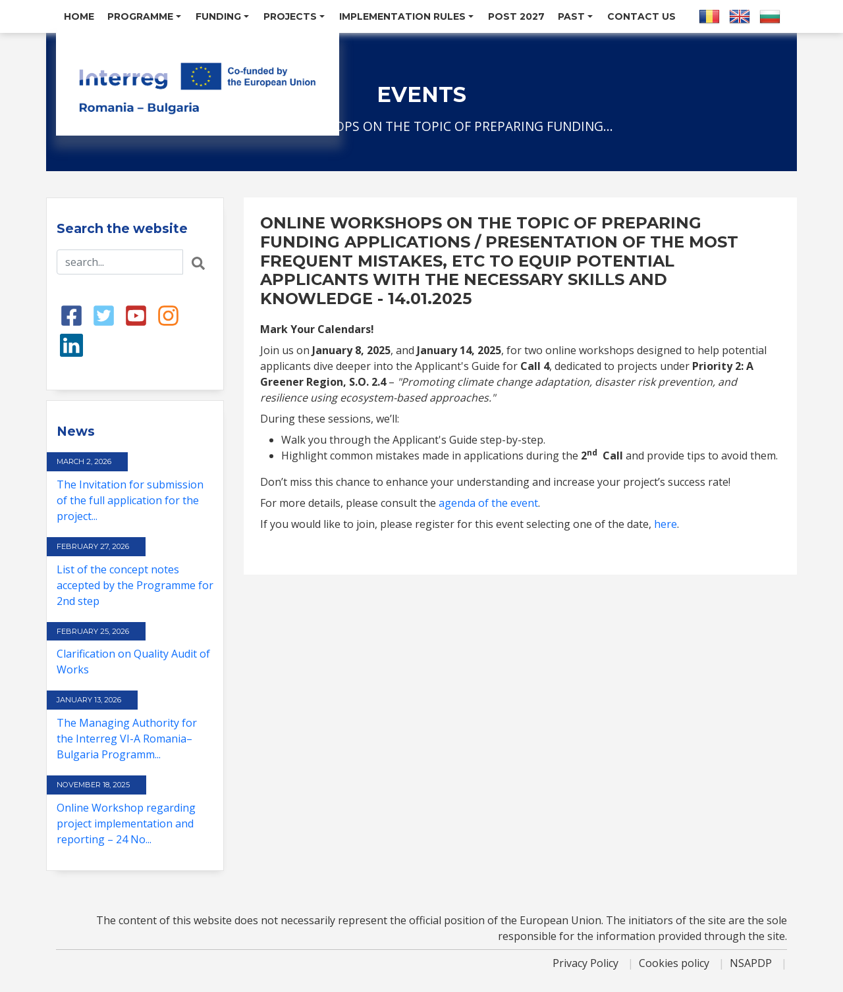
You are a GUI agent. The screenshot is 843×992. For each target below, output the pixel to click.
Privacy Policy (587, 963)
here (665, 524)
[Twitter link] (104, 314)
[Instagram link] (168, 314)
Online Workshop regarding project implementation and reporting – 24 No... (126, 823)
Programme (144, 16)
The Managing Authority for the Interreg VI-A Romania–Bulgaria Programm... (127, 739)
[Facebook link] (71, 314)
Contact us (641, 16)
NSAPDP (752, 963)
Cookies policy (675, 963)
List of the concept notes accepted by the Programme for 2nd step (135, 585)
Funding (222, 16)
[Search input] (120, 261)
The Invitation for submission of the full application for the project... (130, 500)
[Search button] (198, 261)
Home (79, 16)
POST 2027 (516, 16)
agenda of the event (488, 503)
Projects (294, 16)
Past (575, 16)
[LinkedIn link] (71, 344)
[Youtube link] (136, 314)
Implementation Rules (406, 16)
